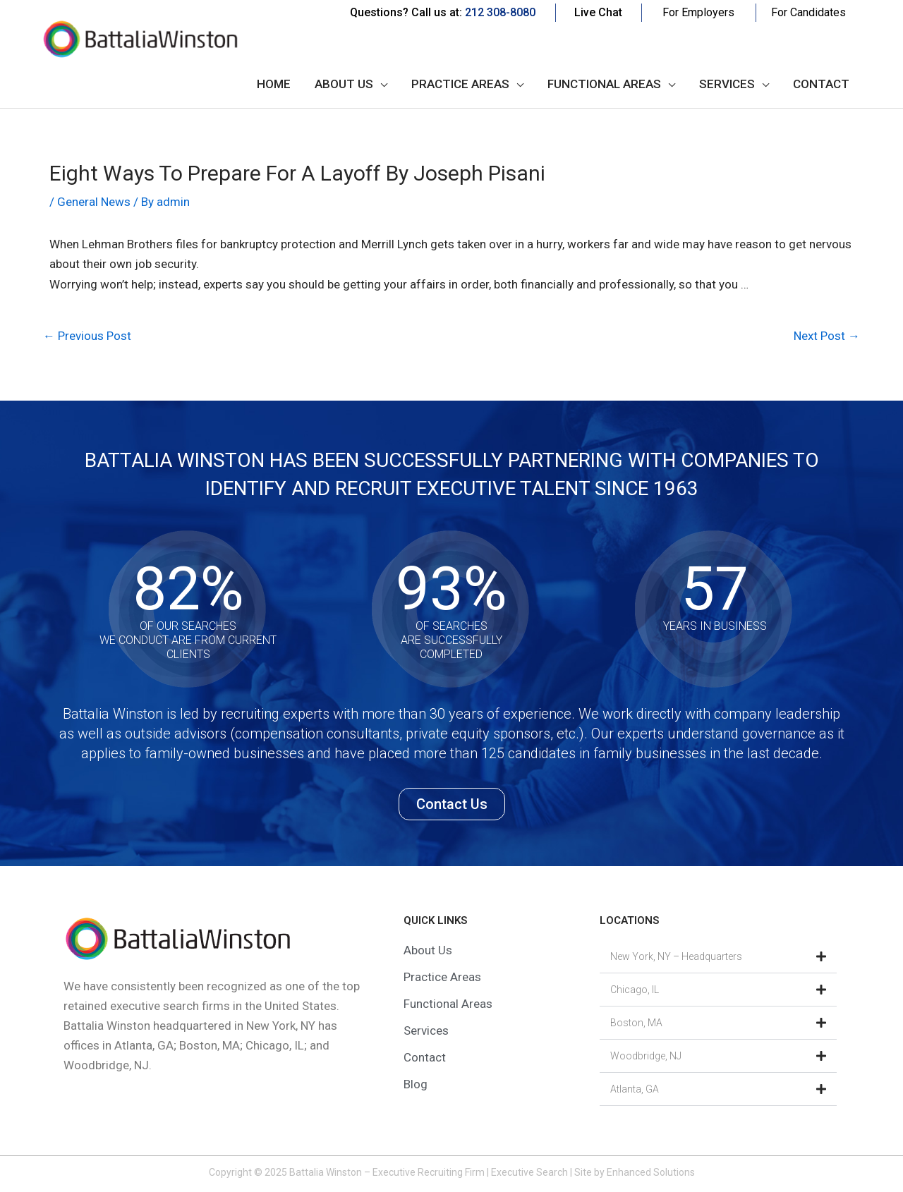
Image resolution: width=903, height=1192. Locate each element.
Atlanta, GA (634, 1089)
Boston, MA (636, 1022)
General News (94, 202)
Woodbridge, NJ (645, 1056)
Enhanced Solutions (651, 1172)
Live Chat (598, 12)
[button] (718, 956)
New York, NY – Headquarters (676, 956)
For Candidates (808, 12)
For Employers (698, 12)
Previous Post (87, 336)
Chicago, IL (634, 989)
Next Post (827, 336)
